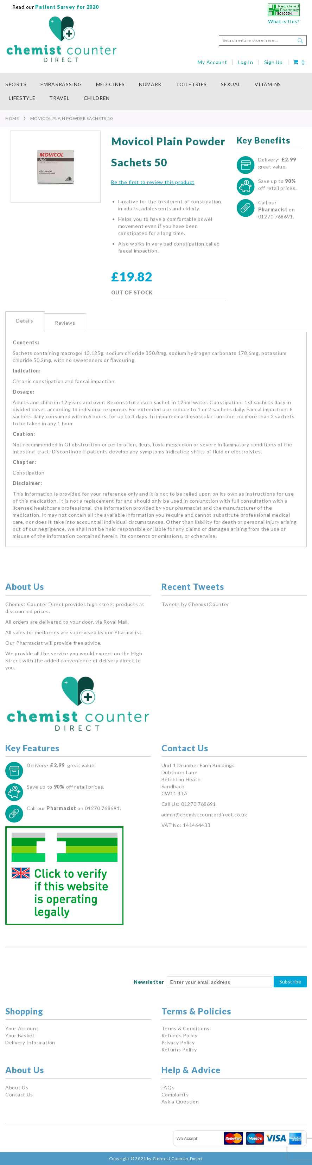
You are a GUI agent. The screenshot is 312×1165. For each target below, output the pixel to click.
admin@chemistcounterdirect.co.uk (204, 814)
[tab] (24, 321)
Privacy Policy (178, 1042)
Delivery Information (30, 1042)
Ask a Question (180, 1101)
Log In (245, 62)
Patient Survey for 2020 (66, 7)
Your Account (21, 1028)
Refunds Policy (179, 1035)
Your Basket (20, 1035)
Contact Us (19, 1094)
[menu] (156, 91)
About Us (16, 1087)
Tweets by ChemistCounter (195, 604)
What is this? (284, 21)
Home (12, 118)
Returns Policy (179, 1049)
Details (24, 321)
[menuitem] (19, 84)
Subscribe (290, 982)
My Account (212, 62)
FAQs (168, 1087)
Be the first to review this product (153, 182)
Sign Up (273, 62)
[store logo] (61, 39)
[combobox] (263, 40)
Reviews (65, 323)
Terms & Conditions (185, 1028)
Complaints (175, 1094)
